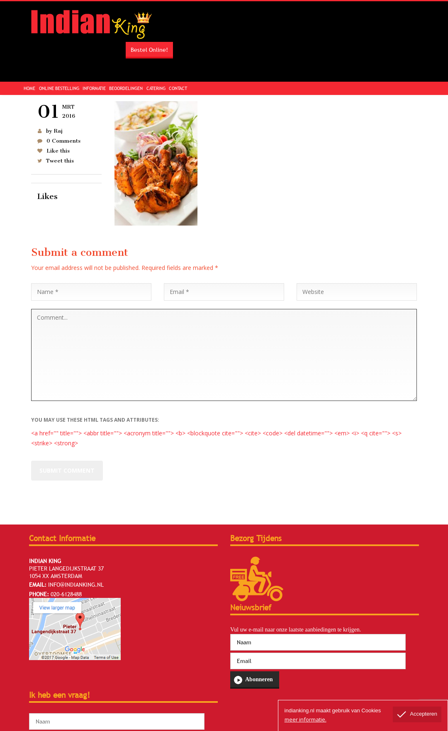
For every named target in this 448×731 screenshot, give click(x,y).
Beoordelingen (126, 88)
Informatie (94, 88)
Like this (58, 151)
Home (29, 88)
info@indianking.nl (76, 584)
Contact (178, 88)
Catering (156, 88)
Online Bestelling (59, 88)
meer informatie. (305, 719)
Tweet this (60, 161)
